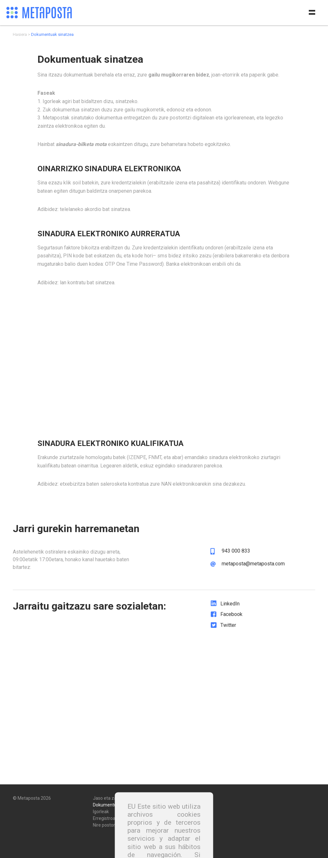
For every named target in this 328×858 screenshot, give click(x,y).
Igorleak (101, 809)
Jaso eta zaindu (109, 795)
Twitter (228, 625)
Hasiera (20, 34)
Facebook (231, 614)
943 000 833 (236, 551)
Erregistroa (104, 816)
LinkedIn (230, 604)
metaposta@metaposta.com (253, 564)
